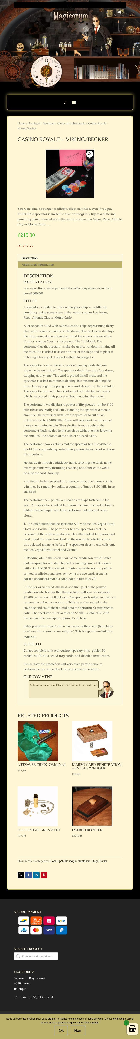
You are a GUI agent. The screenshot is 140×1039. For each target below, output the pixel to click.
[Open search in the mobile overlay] (36, 956)
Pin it (44, 874)
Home (21, 123)
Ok (61, 1030)
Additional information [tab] (38, 265)
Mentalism (84, 861)
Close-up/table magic (71, 123)
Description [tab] (30, 258)
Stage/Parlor (99, 861)
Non (77, 1030)
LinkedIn (36, 874)
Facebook (28, 874)
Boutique (34, 123)
